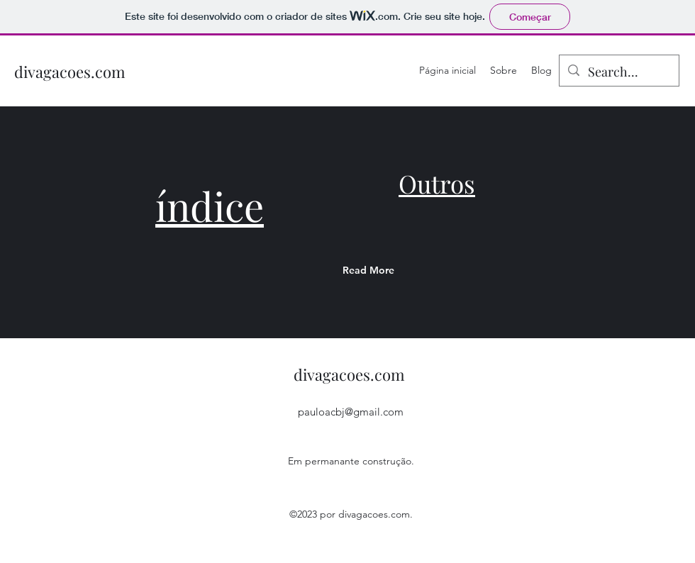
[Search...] (618, 72)
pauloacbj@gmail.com (351, 411)
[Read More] (398, 270)
